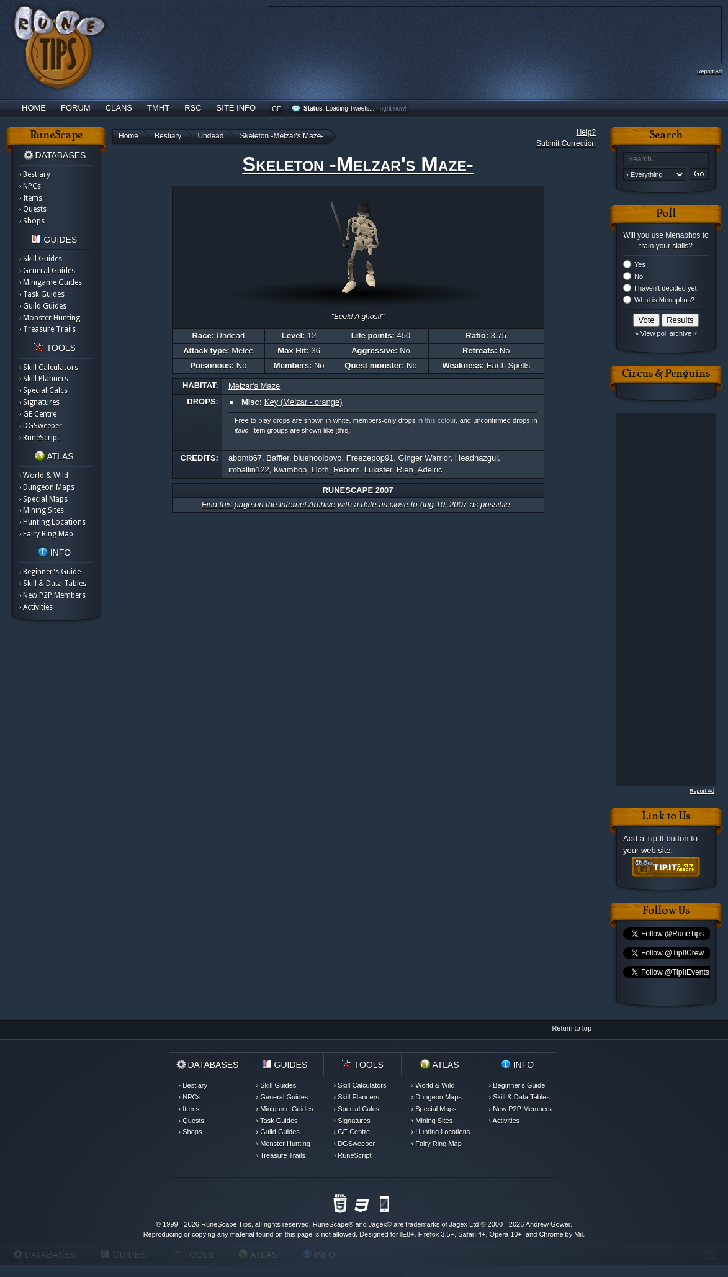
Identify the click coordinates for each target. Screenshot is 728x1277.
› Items (30, 198)
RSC (192, 107)
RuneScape (331, 1224)
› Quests (33, 209)
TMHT (158, 107)
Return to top (571, 1028)
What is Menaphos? (664, 300)
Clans (119, 107)
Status (313, 108)
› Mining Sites (41, 510)
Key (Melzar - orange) (303, 402)
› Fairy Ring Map (46, 534)
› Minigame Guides (50, 282)
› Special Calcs (43, 390)
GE (276, 109)
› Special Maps (43, 499)
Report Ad (709, 71)
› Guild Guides (42, 306)
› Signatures (39, 402)
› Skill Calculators (48, 367)
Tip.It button (667, 838)
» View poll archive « (666, 333)
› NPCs (30, 186)
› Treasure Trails (47, 329)
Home (34, 107)
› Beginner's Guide (50, 571)
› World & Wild (43, 475)
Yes (639, 264)
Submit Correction (566, 143)
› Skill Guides (40, 259)
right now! (393, 108)
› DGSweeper (40, 426)
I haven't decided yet (665, 288)
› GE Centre (37, 414)
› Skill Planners (43, 378)
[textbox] (666, 159)
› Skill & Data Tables (52, 583)
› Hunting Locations (52, 522)
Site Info (236, 107)
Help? (586, 132)
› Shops (32, 221)
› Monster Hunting (49, 318)
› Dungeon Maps (46, 487)
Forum (76, 107)
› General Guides (47, 270)
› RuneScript (39, 437)
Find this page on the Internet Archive (269, 504)
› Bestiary (34, 174)
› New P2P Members (52, 595)
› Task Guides (42, 294)
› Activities (36, 607)
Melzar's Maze (254, 385)
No (638, 276)
